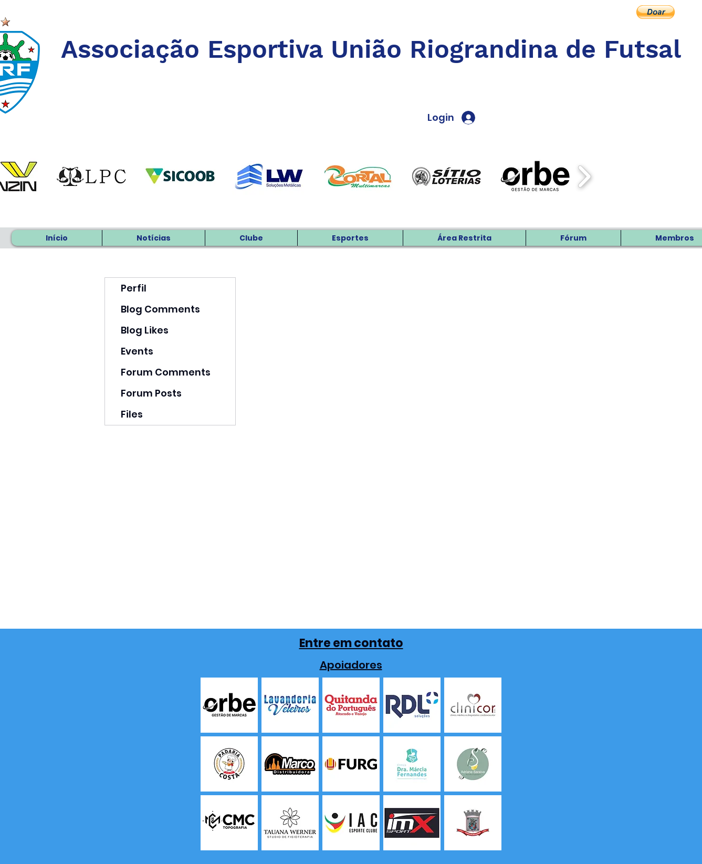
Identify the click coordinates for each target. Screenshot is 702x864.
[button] (655, 12)
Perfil (133, 288)
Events (137, 351)
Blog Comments (160, 309)
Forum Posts (151, 393)
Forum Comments (166, 372)
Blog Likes (145, 330)
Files (132, 414)
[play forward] (584, 176)
